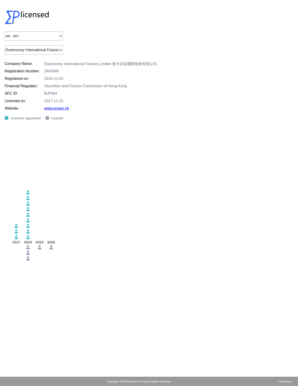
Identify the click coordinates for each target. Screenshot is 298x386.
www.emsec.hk (56, 108)
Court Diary (285, 381)
